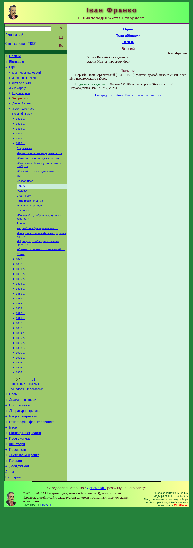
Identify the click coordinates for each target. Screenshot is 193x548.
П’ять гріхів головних (30, 215)
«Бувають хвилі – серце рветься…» (39, 163)
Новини (15, 56)
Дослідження (19, 504)
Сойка (21, 272)
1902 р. (20, 389)
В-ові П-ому (24, 209)
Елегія (21, 239)
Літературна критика (24, 442)
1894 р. (20, 357)
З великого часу (23, 115)
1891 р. (20, 341)
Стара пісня (24, 158)
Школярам (13, 516)
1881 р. (20, 288)
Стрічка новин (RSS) (21, 43)
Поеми (14, 424)
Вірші (13, 69)
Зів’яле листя (21, 86)
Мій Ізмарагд (17, 92)
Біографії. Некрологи (25, 467)
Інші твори (17, 479)
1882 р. (20, 293)
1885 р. (20, 309)
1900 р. (20, 379)
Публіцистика (19, 473)
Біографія (16, 63)
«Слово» (22, 204)
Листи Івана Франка (24, 491)
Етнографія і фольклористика (32, 454)
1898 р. (20, 373)
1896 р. (20, 368)
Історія (14, 461)
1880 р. (20, 282)
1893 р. (20, 352)
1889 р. (20, 330)
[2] (33, 406)
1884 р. (20, 304)
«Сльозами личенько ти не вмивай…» (41, 266)
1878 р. (20, 153)
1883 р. (20, 298)
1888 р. (20, 325)
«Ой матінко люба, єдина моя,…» (38, 183)
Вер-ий (21, 199)
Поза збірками (22, 121)
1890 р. (20, 336)
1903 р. (20, 395)
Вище (129, 95)
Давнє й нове (21, 109)
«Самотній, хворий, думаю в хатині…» (41, 169)
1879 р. (20, 277)
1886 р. (20, 314)
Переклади (17, 485)
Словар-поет (25, 193)
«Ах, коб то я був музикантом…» (37, 244)
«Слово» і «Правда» (30, 220)
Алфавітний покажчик (24, 412)
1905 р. (20, 400)
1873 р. (20, 131)
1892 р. (20, 347)
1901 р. (20, 384)
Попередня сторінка (109, 95)
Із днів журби (21, 98)
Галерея (15, 498)
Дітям (9, 510)
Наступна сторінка (148, 95)
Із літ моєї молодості (26, 75)
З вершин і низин (24, 81)
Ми (19, 188)
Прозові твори (20, 436)
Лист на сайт (15, 35)
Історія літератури (23, 448)
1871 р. (20, 126)
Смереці (45, 544)
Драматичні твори (22, 430)
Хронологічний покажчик (26, 418)
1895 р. (20, 363)
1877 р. (20, 147)
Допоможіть (96, 527)
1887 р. (20, 320)
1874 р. (20, 137)
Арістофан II (24, 225)
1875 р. (20, 142)
